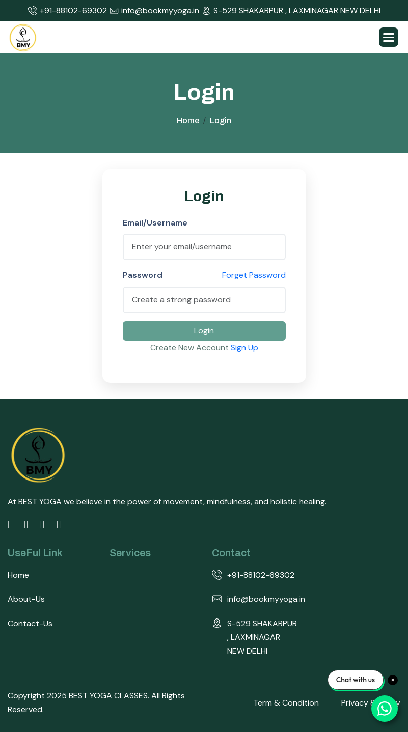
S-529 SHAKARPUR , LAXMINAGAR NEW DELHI (291, 10)
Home (18, 575)
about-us (26, 599)
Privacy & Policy (370, 702)
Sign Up (244, 347)
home (188, 120)
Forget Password (254, 275)
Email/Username (155, 222)
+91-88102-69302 (67, 10)
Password (142, 275)
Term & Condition (286, 702)
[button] (388, 37)
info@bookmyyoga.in (154, 10)
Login (204, 330)
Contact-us (30, 623)
